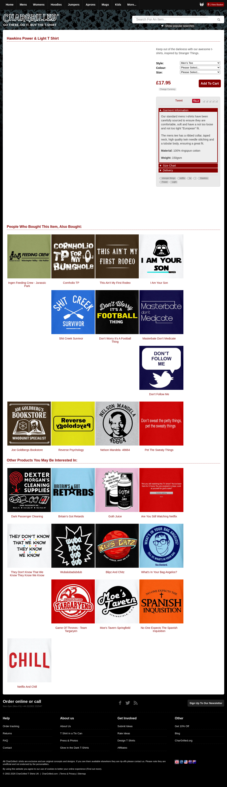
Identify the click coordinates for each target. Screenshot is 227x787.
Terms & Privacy (68, 773)
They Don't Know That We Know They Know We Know (27, 574)
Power (164, 182)
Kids (118, 4)
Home (10, 4)
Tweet (179, 100)
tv (190, 178)
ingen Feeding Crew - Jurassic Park (27, 284)
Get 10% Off (182, 726)
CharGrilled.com (50, 773)
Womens (39, 4)
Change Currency (167, 89)
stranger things (168, 178)
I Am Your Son (159, 282)
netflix (182, 178)
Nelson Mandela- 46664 (115, 450)
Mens (23, 4)
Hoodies (56, 4)
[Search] (171, 19)
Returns (7, 733)
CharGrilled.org (183, 740)
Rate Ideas (123, 733)
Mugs (105, 4)
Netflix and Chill (27, 686)
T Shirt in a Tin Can (71, 733)
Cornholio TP (71, 282)
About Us (65, 726)
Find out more (94, 769)
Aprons (90, 4)
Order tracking (11, 726)
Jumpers (73, 4)
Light (174, 182)
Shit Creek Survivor (71, 338)
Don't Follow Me (159, 394)
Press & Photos (69, 740)
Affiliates (122, 747)
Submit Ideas (125, 726)
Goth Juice (115, 516)
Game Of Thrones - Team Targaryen (71, 629)
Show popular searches (179, 25)
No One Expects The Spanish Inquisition (159, 629)
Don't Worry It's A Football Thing (115, 340)
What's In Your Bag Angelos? (159, 572)
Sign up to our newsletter (206, 703)
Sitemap (82, 773)
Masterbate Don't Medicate (159, 338)
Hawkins (204, 178)
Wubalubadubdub (71, 572)
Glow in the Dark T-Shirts (74, 747)
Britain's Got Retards (71, 516)
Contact (7, 747)
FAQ (5, 740)
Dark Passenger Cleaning (27, 516)
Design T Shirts (126, 740)
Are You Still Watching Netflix (159, 516)
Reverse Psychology (71, 450)
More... (131, 4)
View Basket (217, 4)
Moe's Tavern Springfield (115, 627)
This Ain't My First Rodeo (115, 282)
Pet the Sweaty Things (159, 450)
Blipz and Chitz (115, 572)
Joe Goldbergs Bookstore (27, 450)
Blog (177, 733)
